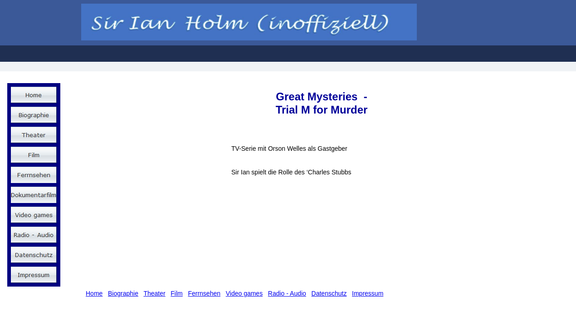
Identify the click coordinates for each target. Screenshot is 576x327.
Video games (244, 293)
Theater (154, 293)
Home (94, 293)
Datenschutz (329, 293)
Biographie (123, 293)
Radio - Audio (287, 293)
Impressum (367, 293)
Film (176, 293)
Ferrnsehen (204, 293)
